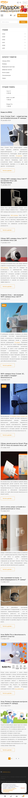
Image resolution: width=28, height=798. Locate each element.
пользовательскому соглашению (8, 791)
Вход (25, 2)
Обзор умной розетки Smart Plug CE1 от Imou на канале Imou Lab (14, 444)
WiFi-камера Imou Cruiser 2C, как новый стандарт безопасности (12, 375)
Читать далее (8, 170)
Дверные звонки (7, 69)
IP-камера (19, 155)
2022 (3, 39)
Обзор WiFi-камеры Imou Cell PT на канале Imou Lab (14, 239)
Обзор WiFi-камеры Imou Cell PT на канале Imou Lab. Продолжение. (14, 181)
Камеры (4, 64)
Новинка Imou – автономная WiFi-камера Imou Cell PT (12, 296)
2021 (3, 42)
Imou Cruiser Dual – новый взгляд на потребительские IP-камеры (14, 117)
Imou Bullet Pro (19, 688)
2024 (3, 34)
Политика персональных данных (8, 781)
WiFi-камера (4, 267)
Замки (4, 78)
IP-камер (17, 342)
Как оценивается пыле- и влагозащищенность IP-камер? (13, 579)
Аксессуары (5, 72)
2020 (3, 45)
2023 (3, 36)
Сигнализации (6, 75)
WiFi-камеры (14, 215)
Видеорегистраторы (8, 66)
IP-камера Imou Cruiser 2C (18, 416)
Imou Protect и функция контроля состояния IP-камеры (14, 702)
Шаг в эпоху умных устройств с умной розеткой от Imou (13, 508)
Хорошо (23, 788)
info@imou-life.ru (6, 771)
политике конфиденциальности (9, 789)
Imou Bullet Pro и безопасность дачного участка (13, 635)
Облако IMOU (6, 61)
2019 (3, 48)
